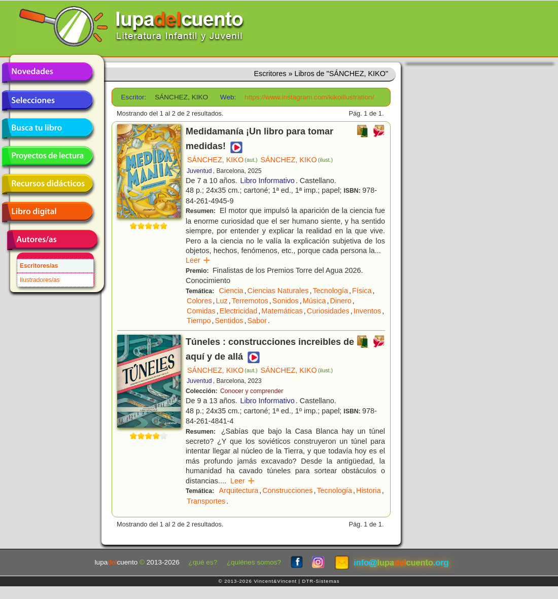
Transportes (206, 501)
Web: (228, 97)
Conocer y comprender (251, 391)
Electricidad (238, 311)
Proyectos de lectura (47, 156)
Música (314, 301)
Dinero (340, 301)
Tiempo (199, 320)
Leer (198, 260)
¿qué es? (203, 562)
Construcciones (287, 490)
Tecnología (330, 291)
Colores (199, 301)
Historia (368, 490)
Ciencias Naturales (278, 291)
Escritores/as (39, 265)
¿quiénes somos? (254, 562)
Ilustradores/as (40, 280)
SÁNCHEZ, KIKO (222, 160)
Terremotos (250, 301)
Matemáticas (282, 311)
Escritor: (134, 97)
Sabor (256, 320)
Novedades (47, 72)
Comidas (201, 311)
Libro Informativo (267, 181)
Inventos (367, 311)
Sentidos (229, 320)
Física (361, 291)
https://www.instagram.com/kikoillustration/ (309, 97)
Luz (222, 301)
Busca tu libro (47, 128)
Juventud (199, 170)
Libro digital (47, 212)
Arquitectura (239, 490)
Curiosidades (328, 311)
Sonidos (285, 301)
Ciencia (231, 291)
